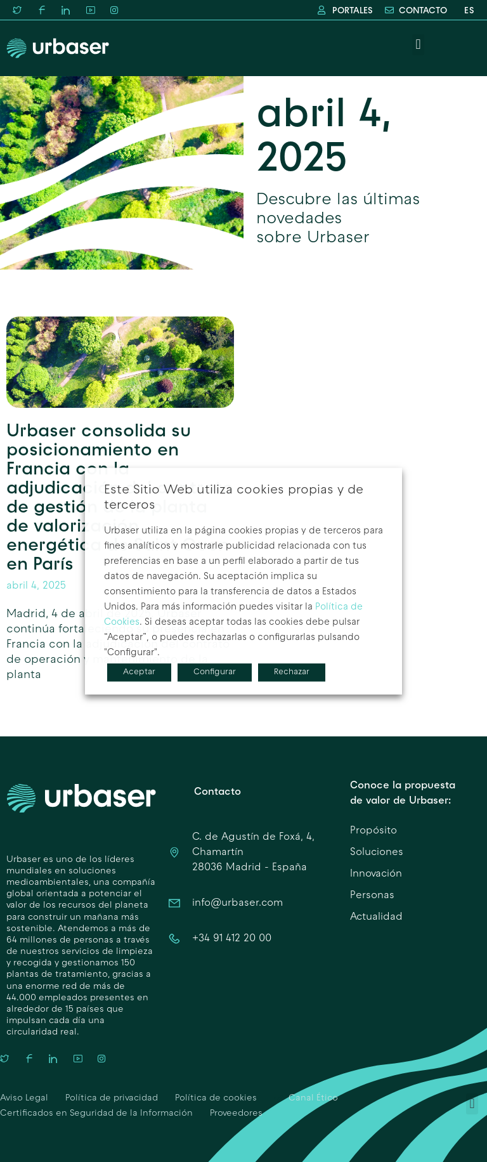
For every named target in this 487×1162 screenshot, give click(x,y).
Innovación (376, 874)
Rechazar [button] (291, 672)
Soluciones (376, 852)
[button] (418, 44)
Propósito (373, 831)
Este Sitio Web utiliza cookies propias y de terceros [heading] (233, 498)
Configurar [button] (214, 672)
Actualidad (376, 917)
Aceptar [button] (139, 672)
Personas (372, 896)
